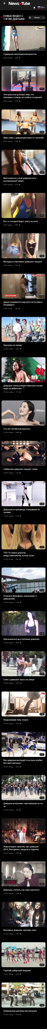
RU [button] (41, 7)
